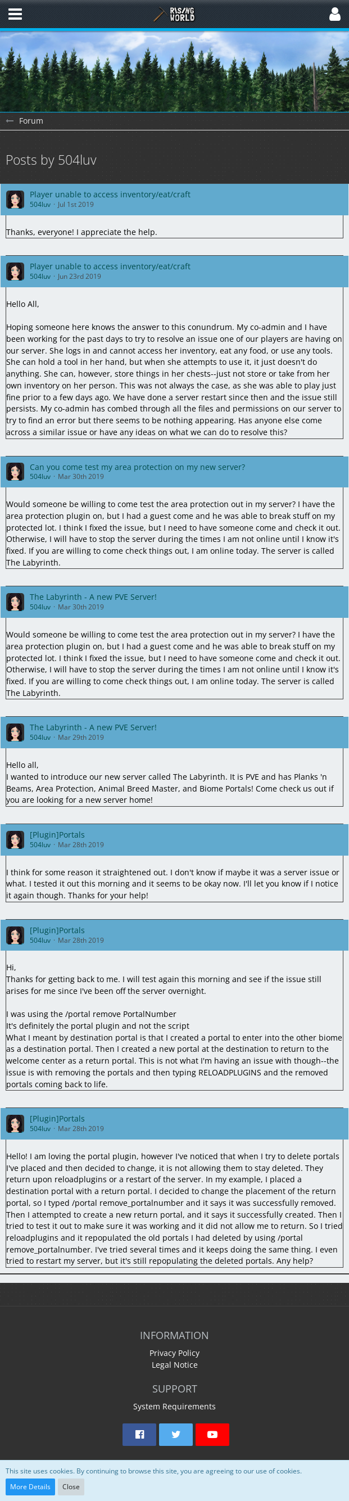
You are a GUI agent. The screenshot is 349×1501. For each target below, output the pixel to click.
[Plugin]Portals (57, 834)
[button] (15, 14)
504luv (40, 204)
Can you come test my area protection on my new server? (137, 467)
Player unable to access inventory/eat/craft (110, 194)
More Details (30, 1486)
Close (71, 1486)
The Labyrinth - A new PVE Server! (93, 596)
